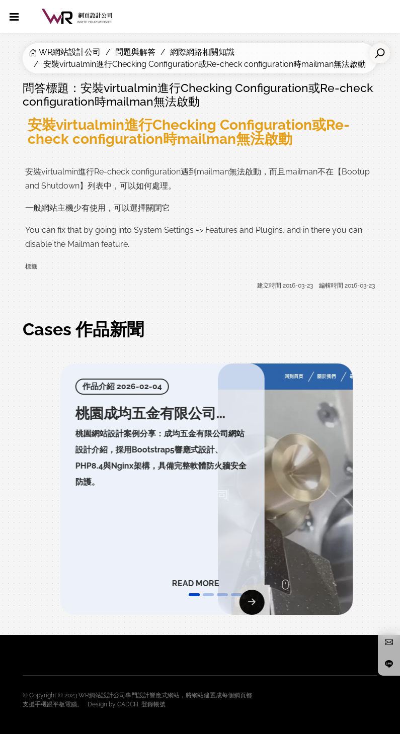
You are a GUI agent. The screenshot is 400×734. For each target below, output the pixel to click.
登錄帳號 (153, 704)
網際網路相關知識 (202, 52)
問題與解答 (135, 52)
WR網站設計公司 (70, 52)
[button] (194, 594)
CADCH (127, 704)
